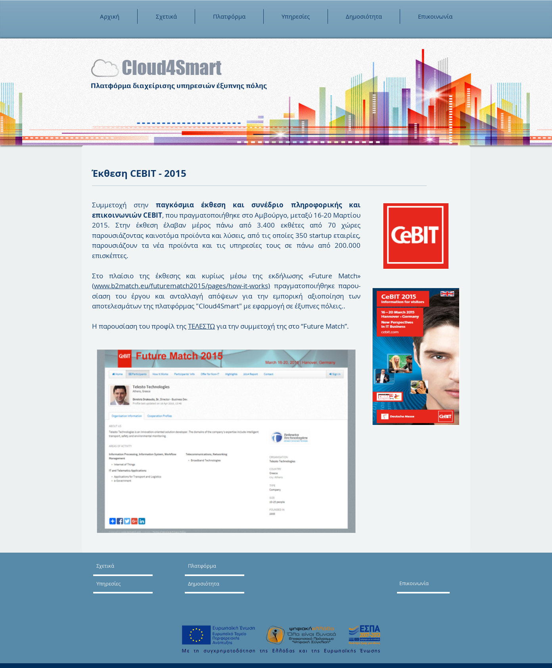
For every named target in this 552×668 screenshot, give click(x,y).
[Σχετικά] (126, 566)
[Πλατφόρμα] (207, 566)
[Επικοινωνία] (425, 583)
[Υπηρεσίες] (119, 584)
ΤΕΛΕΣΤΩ (201, 326)
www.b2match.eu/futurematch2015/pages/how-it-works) (182, 285)
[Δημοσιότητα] (211, 584)
